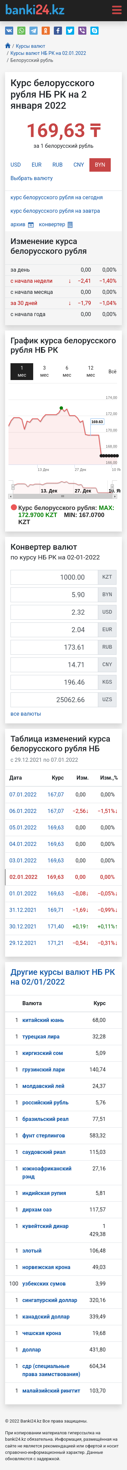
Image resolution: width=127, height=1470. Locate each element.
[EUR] (54, 629)
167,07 (55, 794)
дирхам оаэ (37, 1209)
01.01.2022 (23, 893)
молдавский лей (43, 1086)
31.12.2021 (23, 910)
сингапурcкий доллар (49, 1300)
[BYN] (54, 594)
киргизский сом (42, 1053)
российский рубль (45, 1102)
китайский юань (43, 1020)
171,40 (55, 926)
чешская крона (41, 1333)
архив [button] (22, 224)
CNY (78, 165)
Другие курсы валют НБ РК (62, 977)
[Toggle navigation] (115, 9)
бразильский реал (45, 1119)
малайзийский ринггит (51, 1391)
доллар (31, 1349)
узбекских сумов (44, 1283)
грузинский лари (43, 1069)
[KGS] (54, 682)
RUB (57, 165)
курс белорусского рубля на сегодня (56, 197)
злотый (32, 1250)
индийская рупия (44, 1193)
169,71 (55, 910)
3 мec (44, 371)
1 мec (22, 371)
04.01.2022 (23, 844)
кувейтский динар (45, 1226)
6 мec (67, 371)
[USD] (54, 612)
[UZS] (54, 699)
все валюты (25, 714)
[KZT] (54, 577)
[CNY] (54, 664)
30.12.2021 (23, 926)
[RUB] (54, 647)
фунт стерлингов (43, 1135)
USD (15, 165)
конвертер (55, 224)
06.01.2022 (23, 811)
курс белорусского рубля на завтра (55, 211)
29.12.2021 (23, 943)
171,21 (55, 943)
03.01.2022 (23, 860)
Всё (113, 371)
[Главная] (7, 46)
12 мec (90, 371)
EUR (36, 165)
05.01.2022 (23, 827)
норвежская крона (46, 1267)
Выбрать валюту (31, 178)
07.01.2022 (23, 794)
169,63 (55, 827)
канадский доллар (45, 1316)
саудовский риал (44, 1152)
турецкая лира (41, 1036)
